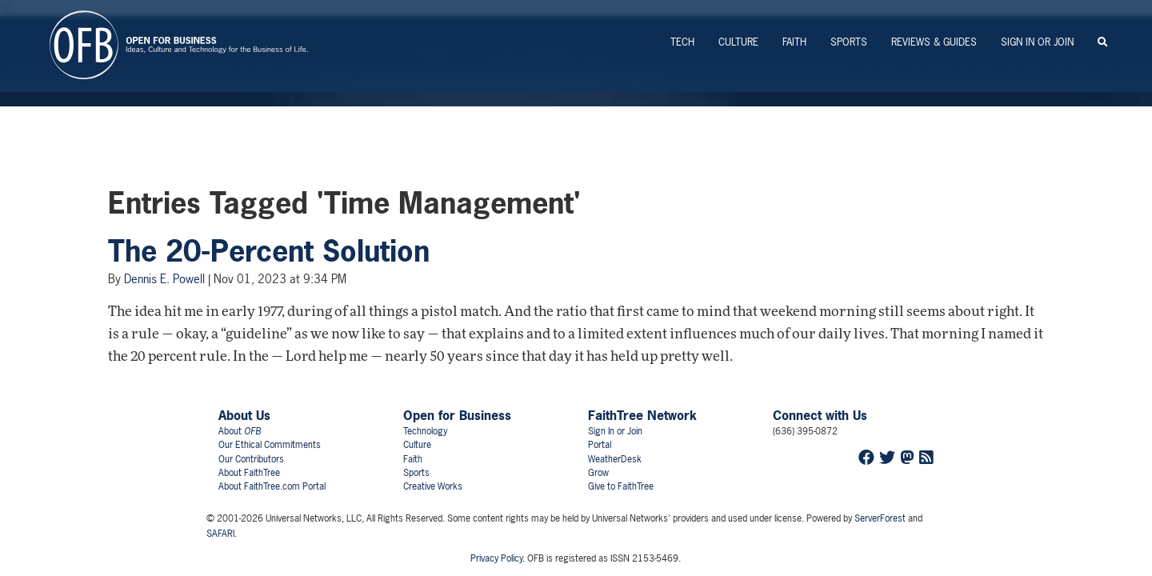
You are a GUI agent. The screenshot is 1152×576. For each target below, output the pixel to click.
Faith (794, 42)
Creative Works (432, 486)
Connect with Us (820, 415)
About (239, 431)
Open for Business (457, 415)
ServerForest (880, 518)
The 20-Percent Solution (269, 251)
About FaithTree (249, 472)
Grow (598, 472)
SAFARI (220, 533)
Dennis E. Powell (164, 278)
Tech (682, 42)
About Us (244, 415)
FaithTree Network (642, 415)
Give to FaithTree (621, 486)
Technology (425, 431)
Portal (599, 444)
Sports (848, 42)
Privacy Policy (496, 558)
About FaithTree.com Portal (272, 486)
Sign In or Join (1037, 42)
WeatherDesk (615, 459)
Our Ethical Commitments (269, 444)
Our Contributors (251, 459)
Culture (738, 42)
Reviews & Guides (934, 42)
